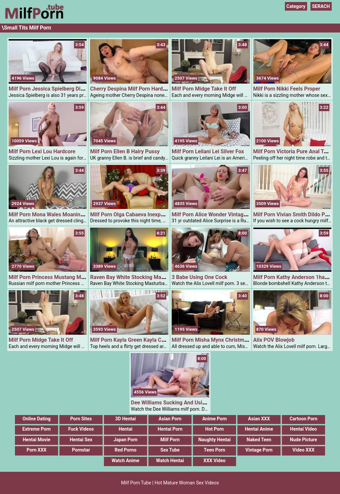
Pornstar (81, 450)
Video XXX (303, 450)
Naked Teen (259, 439)
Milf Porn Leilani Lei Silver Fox (208, 151)
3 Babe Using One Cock (199, 277)
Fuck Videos (81, 429)
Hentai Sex (81, 439)
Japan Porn (125, 439)
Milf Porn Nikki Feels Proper (286, 89)
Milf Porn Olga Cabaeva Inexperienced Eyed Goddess (153, 214)
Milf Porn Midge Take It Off (204, 89)
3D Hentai (125, 418)
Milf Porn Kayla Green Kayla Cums (130, 340)
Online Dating (37, 418)
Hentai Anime (259, 429)
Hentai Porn (170, 429)
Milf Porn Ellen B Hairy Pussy (124, 151)
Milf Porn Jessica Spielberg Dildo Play (54, 89)
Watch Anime (125, 460)
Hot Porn (214, 429)
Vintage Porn (259, 450)
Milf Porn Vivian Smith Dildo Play (292, 214)
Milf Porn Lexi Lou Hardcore (42, 151)
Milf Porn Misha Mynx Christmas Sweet (219, 340)
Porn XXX (36, 450)
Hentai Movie (36, 439)
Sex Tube (170, 450)
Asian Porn (170, 418)
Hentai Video (303, 429)
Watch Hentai (170, 460)
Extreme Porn (36, 429)
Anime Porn (214, 418)
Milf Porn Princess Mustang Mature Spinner (61, 277)
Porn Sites (81, 418)
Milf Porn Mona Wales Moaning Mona (53, 214)
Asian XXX (259, 418)
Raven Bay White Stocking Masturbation (138, 277)
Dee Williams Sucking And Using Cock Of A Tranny (191, 402)
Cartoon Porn (303, 418)
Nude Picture (303, 439)
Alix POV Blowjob (274, 340)
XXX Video (214, 460)
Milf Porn (170, 439)
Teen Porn (214, 450)
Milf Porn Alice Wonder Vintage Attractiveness (227, 214)
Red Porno (125, 450)
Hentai (125, 429)
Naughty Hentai (214, 439)
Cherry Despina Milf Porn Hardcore (131, 89)
